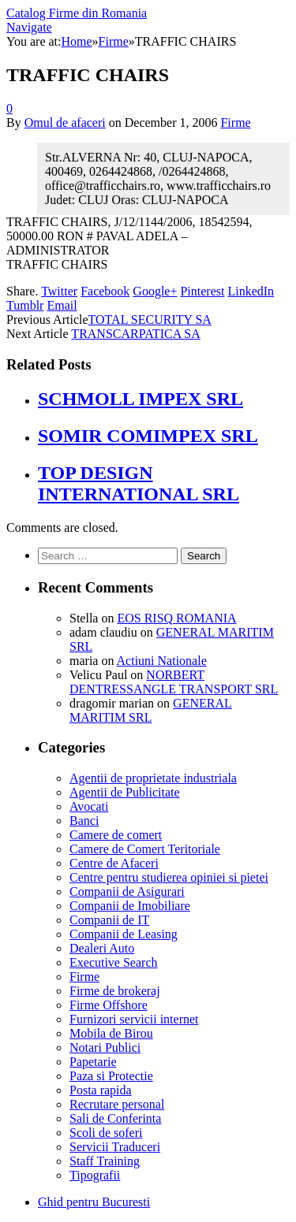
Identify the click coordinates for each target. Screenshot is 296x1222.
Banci (84, 820)
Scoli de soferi (105, 1132)
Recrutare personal (116, 1104)
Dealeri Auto (101, 948)
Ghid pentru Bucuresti (94, 1202)
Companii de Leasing (123, 934)
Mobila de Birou (111, 1033)
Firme (235, 122)
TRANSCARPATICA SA (135, 333)
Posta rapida (100, 1090)
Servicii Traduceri (114, 1146)
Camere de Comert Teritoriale (144, 849)
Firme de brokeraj (114, 990)
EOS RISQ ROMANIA (176, 618)
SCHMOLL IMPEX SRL (140, 398)
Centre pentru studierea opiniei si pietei (168, 877)
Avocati (88, 806)
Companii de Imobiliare (129, 905)
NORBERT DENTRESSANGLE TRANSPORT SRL (173, 682)
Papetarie (93, 1061)
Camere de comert (115, 834)
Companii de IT (109, 920)
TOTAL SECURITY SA (150, 319)
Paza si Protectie (111, 1076)
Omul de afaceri (65, 122)
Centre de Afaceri (114, 863)
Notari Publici (105, 1047)
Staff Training (104, 1161)
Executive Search (113, 962)
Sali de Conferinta (115, 1118)
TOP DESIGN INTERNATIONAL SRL (138, 483)
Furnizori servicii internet (134, 1019)
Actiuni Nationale (162, 660)
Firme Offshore (108, 1005)
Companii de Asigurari (127, 891)
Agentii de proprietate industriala (153, 778)
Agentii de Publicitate (124, 792)
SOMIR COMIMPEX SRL (148, 435)
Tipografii (94, 1175)
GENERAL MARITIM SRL (150, 710)
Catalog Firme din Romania (76, 13)
